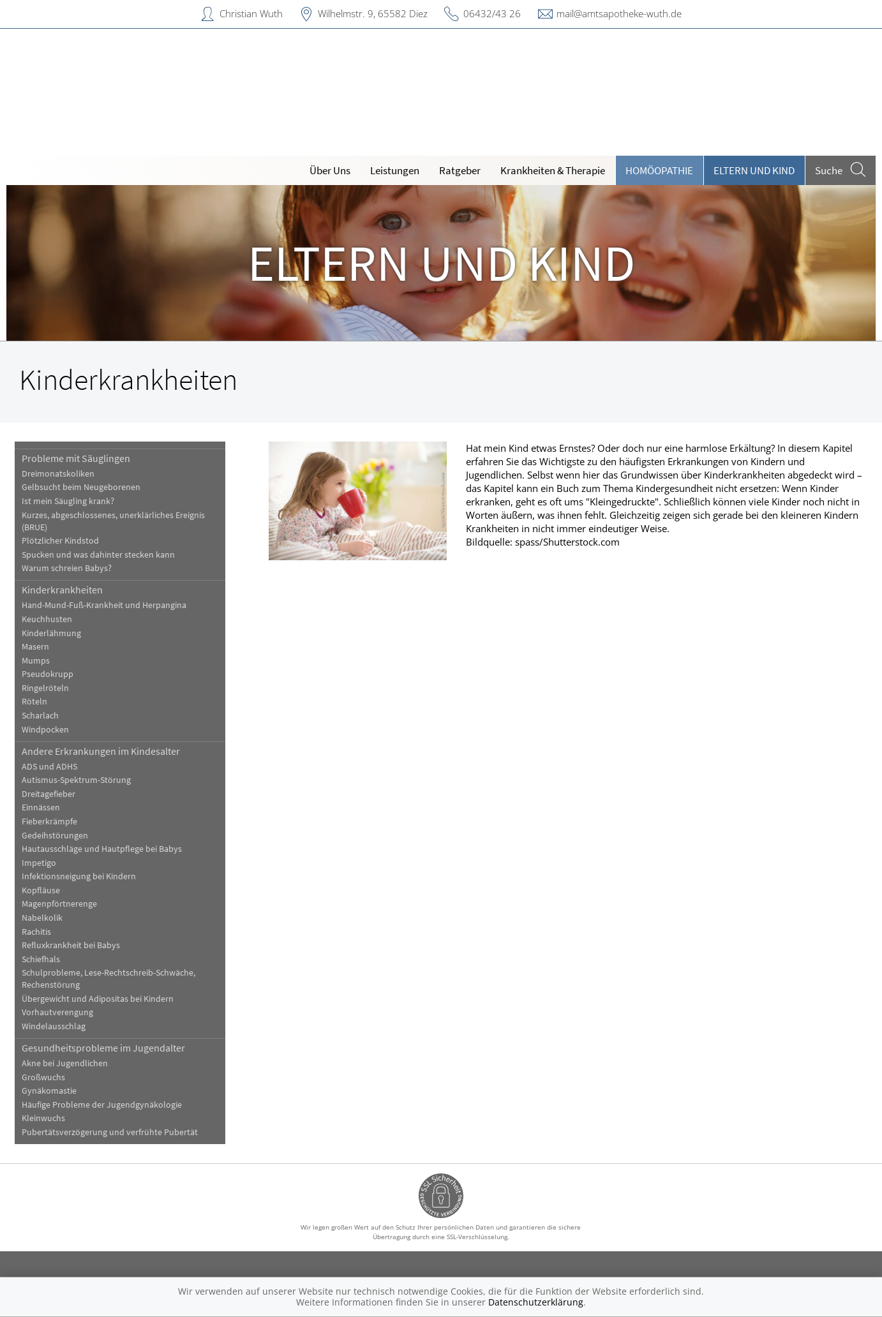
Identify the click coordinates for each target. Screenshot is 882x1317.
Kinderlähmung (51, 633)
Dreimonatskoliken (58, 473)
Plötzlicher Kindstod (60, 540)
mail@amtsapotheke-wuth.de (619, 13)
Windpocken (45, 729)
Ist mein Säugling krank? (68, 501)
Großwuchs (43, 1077)
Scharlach (40, 715)
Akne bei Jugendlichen (65, 1063)
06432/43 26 (492, 13)
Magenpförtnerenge (59, 903)
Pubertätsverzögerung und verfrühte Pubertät (110, 1132)
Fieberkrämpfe (49, 821)
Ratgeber (460, 170)
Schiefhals (41, 959)
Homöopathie (659, 170)
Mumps (36, 660)
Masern (35, 646)
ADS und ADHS (49, 766)
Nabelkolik (42, 917)
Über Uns (330, 170)
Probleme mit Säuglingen (76, 458)
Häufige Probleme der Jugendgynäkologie (102, 1104)
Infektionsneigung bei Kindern (79, 876)
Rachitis (36, 931)
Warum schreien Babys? (67, 568)
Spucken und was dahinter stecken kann (98, 554)
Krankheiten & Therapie (552, 170)
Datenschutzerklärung (535, 1302)
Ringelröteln (45, 688)
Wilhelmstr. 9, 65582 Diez (373, 13)
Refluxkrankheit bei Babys (71, 945)
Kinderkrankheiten (62, 589)
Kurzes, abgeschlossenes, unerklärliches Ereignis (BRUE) (113, 521)
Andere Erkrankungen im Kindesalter (101, 751)
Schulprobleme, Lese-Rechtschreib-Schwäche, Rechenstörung (108, 978)
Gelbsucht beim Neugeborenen (81, 487)
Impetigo (39, 863)
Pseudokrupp (47, 674)
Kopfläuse (41, 890)
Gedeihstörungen (55, 835)
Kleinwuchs (43, 1118)
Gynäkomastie (49, 1090)
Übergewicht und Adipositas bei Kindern (98, 998)
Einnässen (41, 807)
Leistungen (394, 170)
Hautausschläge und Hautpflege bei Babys (102, 849)
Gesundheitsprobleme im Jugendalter (103, 1047)
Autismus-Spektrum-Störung (76, 780)
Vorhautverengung (57, 1012)
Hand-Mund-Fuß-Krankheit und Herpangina (104, 605)
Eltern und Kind (754, 170)
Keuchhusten (47, 619)
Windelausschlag (54, 1026)
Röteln (34, 701)
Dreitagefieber (48, 794)
